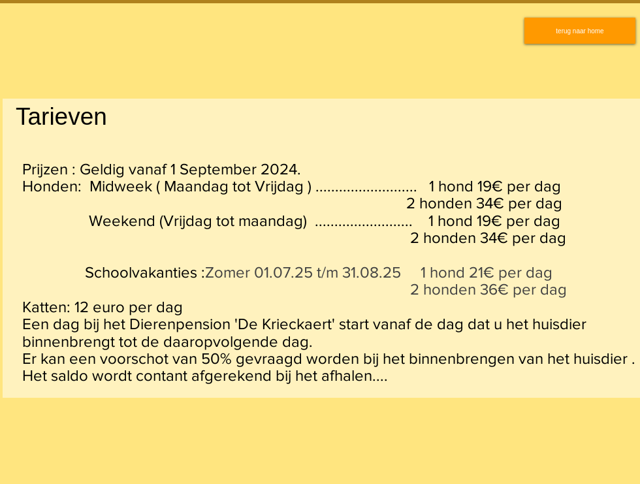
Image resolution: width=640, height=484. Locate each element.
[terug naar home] (579, 31)
